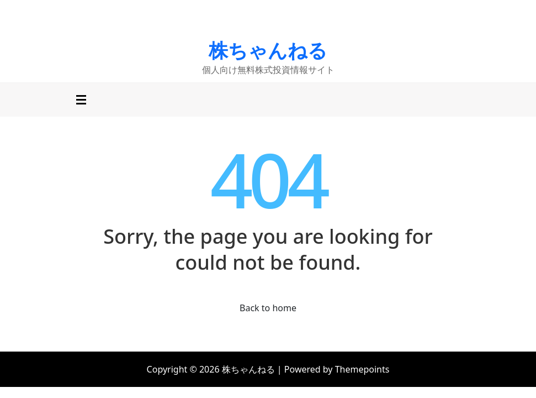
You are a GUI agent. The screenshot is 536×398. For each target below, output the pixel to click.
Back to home (268, 308)
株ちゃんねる (268, 50)
